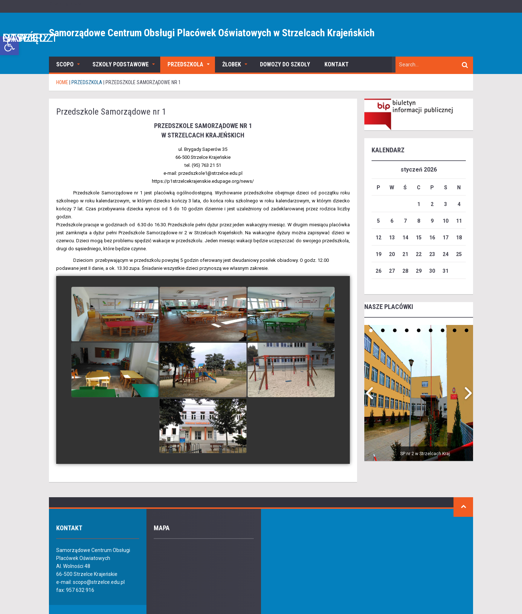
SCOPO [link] (65, 64)
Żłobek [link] (231, 64)
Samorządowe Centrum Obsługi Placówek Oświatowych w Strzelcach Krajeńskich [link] (211, 33)
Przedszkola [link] (185, 64)
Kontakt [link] (336, 64)
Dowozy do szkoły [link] (285, 64)
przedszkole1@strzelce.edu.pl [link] (210, 173)
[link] (9, 45)
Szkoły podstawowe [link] (120, 64)
